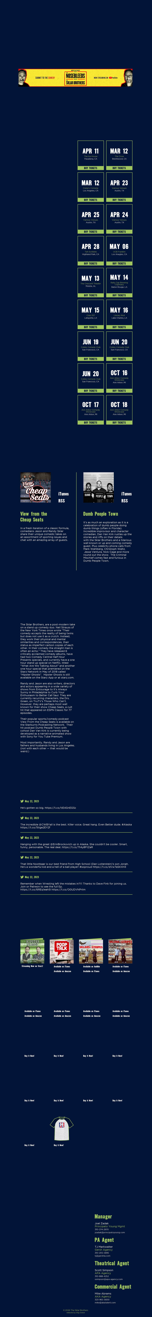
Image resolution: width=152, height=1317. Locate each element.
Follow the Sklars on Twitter (69, 62)
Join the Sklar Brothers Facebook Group (63, 62)
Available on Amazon (62, 971)
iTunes (64, 493)
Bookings (124, 57)
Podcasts (56, 57)
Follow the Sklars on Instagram (75, 62)
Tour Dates (39, 57)
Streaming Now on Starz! (32, 966)
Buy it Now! (29, 1056)
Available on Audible (91, 966)
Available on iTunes (62, 966)
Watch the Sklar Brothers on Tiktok (87, 62)
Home (24, 57)
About (70, 57)
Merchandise (106, 57)
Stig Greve (80, 1313)
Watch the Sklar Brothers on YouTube (81, 62)
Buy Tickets (90, 168)
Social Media (86, 57)
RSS (62, 500)
